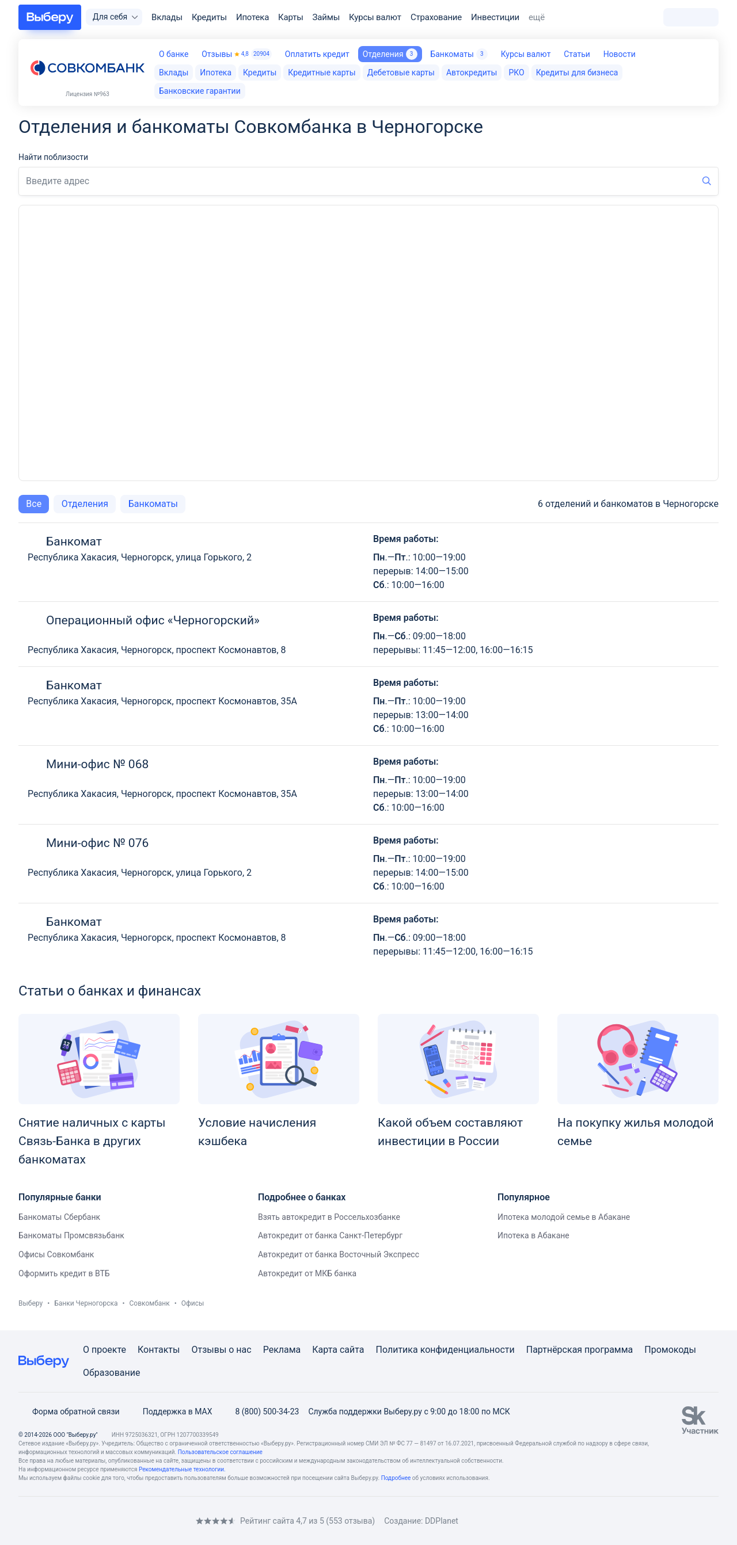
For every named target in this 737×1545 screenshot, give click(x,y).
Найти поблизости (53, 157)
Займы (326, 17)
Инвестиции (495, 17)
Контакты (159, 1349)
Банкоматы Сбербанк (59, 1217)
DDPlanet (441, 1520)
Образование (111, 1372)
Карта (324, 1349)
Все (33, 503)
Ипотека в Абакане (533, 1235)
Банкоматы (458, 54)
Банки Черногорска (85, 1303)
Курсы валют (375, 17)
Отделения (390, 54)
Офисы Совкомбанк (56, 1254)
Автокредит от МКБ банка (307, 1273)
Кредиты (209, 17)
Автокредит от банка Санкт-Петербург (330, 1235)
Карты (290, 17)
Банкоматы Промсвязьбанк (71, 1235)
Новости (619, 54)
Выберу (30, 1303)
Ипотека (252, 17)
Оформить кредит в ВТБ (64, 1273)
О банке (173, 54)
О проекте (104, 1349)
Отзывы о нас (221, 1349)
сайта (352, 1349)
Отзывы (237, 54)
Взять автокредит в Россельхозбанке (329, 1217)
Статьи (577, 54)
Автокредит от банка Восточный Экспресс (338, 1254)
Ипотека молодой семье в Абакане (563, 1217)
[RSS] (115, 1520)
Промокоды (670, 1349)
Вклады (167, 17)
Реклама (282, 1349)
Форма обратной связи (69, 1411)
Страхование (436, 17)
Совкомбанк (150, 1303)
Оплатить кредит (317, 54)
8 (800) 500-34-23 (260, 1411)
